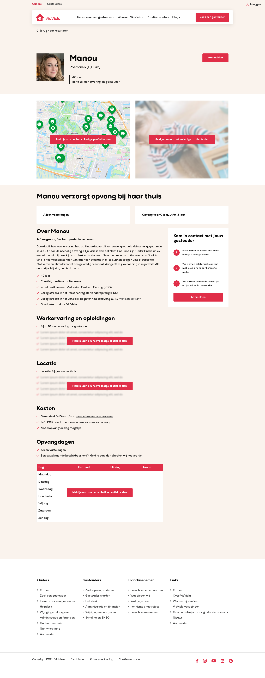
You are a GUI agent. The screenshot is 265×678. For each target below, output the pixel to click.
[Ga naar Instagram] (205, 661)
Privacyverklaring (101, 659)
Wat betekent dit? (130, 298)
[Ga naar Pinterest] (231, 661)
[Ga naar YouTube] (213, 661)
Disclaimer (77, 659)
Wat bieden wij (140, 595)
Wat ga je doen (140, 601)
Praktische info (157, 17)
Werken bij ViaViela (185, 601)
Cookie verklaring (130, 659)
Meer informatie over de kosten (94, 416)
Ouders (37, 3)
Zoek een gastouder (212, 17)
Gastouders (54, 3)
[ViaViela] (48, 17)
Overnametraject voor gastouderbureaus (200, 612)
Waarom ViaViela (129, 17)
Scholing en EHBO (97, 617)
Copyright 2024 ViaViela (48, 659)
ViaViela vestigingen (186, 606)
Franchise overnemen (144, 612)
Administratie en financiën (57, 617)
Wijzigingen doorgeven (55, 612)
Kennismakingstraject (144, 606)
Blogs (176, 17)
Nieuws (178, 617)
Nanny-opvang (50, 628)
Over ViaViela (182, 595)
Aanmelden (215, 57)
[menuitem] (37, 2)
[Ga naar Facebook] (197, 661)
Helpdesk (46, 606)
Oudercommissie (51, 623)
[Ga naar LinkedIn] (222, 661)
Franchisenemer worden (146, 590)
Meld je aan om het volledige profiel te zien (83, 139)
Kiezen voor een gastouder (94, 17)
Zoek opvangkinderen (99, 590)
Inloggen (253, 4)
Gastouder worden (97, 595)
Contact (45, 590)
